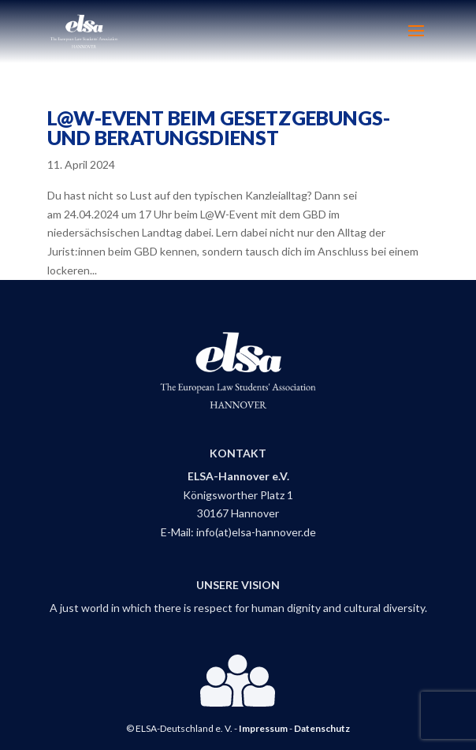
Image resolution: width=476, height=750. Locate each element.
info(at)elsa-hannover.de (256, 532)
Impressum (263, 728)
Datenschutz (322, 728)
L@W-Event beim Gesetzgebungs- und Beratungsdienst (218, 127)
